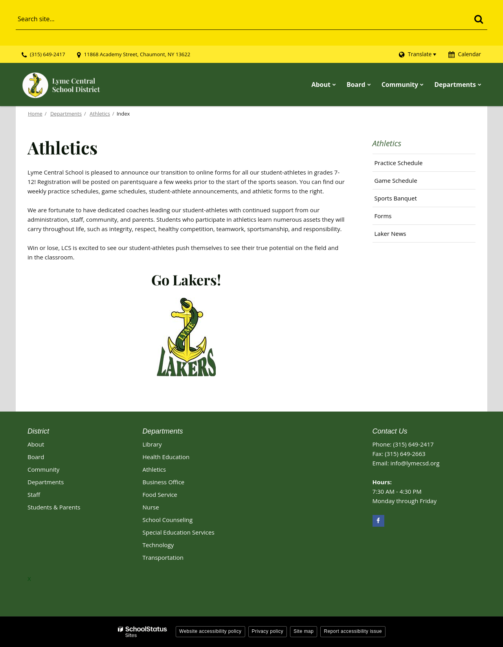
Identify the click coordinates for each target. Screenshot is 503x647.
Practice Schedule (398, 163)
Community (43, 469)
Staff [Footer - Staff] (34, 494)
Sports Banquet (395, 198)
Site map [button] (304, 631)
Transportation (163, 557)
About (36, 444)
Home (35, 113)
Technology (158, 545)
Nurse (151, 507)
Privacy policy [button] (267, 631)
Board (36, 457)
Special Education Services (179, 532)
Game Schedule (407, 182)
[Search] (478, 19)
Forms (383, 216)
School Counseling (168, 520)
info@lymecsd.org (414, 463)
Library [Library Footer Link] (152, 444)
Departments (66, 113)
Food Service (160, 494)
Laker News (390, 233)
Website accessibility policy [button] (210, 631)
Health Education (166, 457)
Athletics (100, 113)
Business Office (164, 482)
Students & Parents (54, 507)
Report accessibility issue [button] (353, 631)
